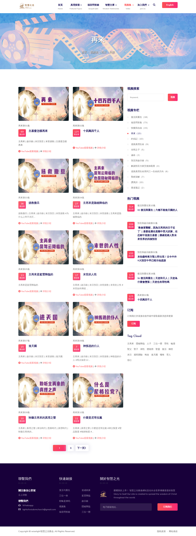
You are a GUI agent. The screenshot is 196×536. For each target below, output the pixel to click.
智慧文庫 (110, 6)
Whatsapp (27, 505)
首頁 (60, 6)
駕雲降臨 (86, 495)
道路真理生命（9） (140, 144)
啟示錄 (85, 501)
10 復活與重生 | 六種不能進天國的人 (157, 210)
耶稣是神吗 (64, 501)
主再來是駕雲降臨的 (41, 276)
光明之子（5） (138, 149)
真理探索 (75, 6)
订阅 (133, 324)
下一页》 (82, 448)
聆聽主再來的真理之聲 (42, 419)
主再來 (130, 343)
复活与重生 (64, 490)
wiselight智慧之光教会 (42, 531)
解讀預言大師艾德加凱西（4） (146, 166)
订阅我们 (167, 507)
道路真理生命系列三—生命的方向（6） (150, 171)
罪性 (166, 343)
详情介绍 (46, 151)
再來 (104, 52)
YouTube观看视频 (28, 151)
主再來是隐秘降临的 (95, 205)
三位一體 (157, 343)
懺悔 (162, 354)
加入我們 (142, 6)
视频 (173, 97)
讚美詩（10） (138, 182)
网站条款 (173, 531)
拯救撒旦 (34, 205)
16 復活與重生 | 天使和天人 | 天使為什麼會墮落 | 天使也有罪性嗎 (157, 280)
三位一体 (63, 495)
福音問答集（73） (140, 122)
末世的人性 (90, 276)
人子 (149, 343)
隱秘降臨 (140, 343)
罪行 (129, 360)
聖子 (136, 349)
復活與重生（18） (140, 117)
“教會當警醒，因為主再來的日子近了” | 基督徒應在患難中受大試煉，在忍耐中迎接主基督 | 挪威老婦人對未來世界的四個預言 (157, 234)
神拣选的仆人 (91, 348)
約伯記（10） (138, 138)
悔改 (147, 354)
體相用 (150, 349)
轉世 (171, 349)
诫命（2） (136, 155)
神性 (142, 349)
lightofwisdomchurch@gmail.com (39, 509)
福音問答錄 (93, 6)
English (170, 5)
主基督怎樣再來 (38, 131)
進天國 (33, 348)
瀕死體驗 (138, 354)
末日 (129, 354)
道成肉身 (86, 490)
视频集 (127, 6)
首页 (84, 52)
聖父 (129, 349)
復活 (164, 349)
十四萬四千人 (91, 131)
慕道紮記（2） (138, 187)
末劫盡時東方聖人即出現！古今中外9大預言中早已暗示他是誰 (157, 259)
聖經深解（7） (138, 176)
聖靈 (158, 349)
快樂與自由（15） (140, 128)
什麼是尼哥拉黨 (92, 419)
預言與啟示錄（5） (140, 160)
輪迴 (173, 343)
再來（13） (137, 133)
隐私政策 (161, 531)
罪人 (168, 354)
